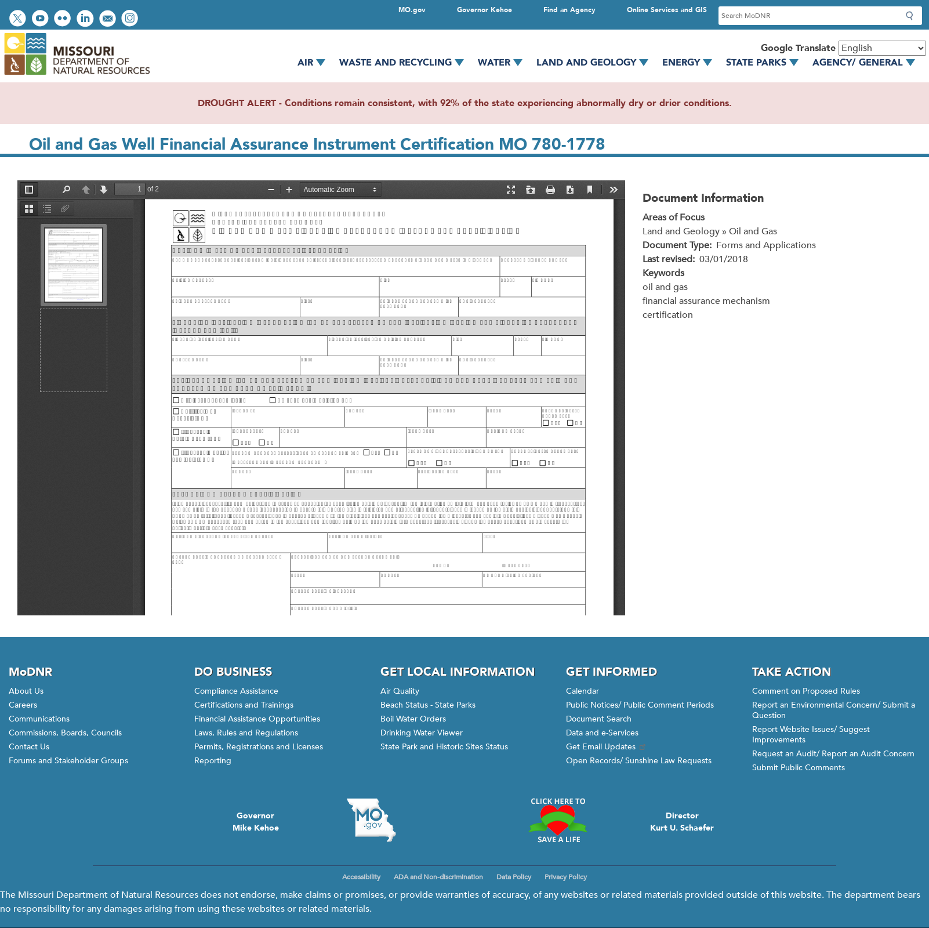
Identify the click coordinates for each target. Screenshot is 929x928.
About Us (26, 691)
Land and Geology (596, 62)
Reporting (212, 760)
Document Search (599, 718)
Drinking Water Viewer (421, 732)
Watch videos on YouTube (41, 19)
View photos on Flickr (64, 19)
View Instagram (131, 19)
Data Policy (513, 876)
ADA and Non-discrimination (438, 876)
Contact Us (29, 746)
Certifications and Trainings (243, 704)
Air (315, 62)
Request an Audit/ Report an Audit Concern (833, 753)
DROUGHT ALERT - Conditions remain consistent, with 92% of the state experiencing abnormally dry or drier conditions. (465, 103)
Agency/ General (867, 62)
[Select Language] (882, 48)
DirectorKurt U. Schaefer (682, 821)
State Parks (766, 62)
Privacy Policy (566, 876)
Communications (39, 718)
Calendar (582, 691)
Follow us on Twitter (19, 19)
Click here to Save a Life (557, 820)
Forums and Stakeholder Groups (68, 760)
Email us (108, 19)
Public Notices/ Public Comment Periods (640, 704)
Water (504, 62)
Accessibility (361, 876)
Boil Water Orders (413, 718)
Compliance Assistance (236, 691)
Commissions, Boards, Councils (65, 732)
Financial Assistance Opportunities (257, 718)
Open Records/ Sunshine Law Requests (639, 760)
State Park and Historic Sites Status (444, 746)
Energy (691, 62)
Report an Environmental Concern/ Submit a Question (833, 710)
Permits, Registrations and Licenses (258, 746)
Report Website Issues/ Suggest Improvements (811, 734)
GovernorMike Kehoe (256, 821)
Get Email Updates (606, 746)
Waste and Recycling (405, 62)
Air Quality (399, 691)
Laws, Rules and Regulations (246, 732)
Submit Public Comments (798, 767)
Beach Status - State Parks (428, 704)
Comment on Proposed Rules (806, 691)
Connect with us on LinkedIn (86, 19)
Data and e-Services (602, 732)
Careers (23, 704)
